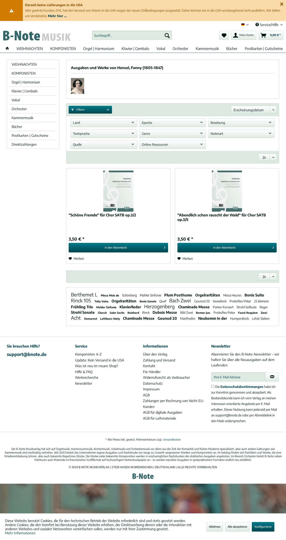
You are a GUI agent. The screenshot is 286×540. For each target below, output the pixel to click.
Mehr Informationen (20, 533)
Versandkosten (172, 439)
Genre (146, 133)
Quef (163, 301)
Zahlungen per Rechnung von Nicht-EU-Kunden (173, 404)
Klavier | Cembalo (24, 91)
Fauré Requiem (248, 312)
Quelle (77, 144)
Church (102, 312)
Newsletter (83, 383)
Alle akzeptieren (237, 526)
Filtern (78, 109)
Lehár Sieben (261, 318)
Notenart (217, 133)
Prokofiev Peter (240, 301)
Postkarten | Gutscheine (30, 135)
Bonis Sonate (148, 301)
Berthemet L (85, 294)
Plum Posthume (178, 295)
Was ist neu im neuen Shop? (96, 366)
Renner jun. (203, 312)
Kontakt (149, 366)
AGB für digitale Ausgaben (162, 412)
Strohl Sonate (83, 312)
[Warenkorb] (270, 35)
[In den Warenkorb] (118, 247)
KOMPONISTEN (24, 73)
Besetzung (218, 123)
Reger (264, 307)
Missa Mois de (110, 295)
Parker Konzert (223, 307)
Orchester (19, 109)
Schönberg (130, 295)
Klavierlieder (131, 307)
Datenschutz (153, 383)
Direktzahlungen (24, 144)
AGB (146, 395)
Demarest (91, 318)
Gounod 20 (202, 301)
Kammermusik (22, 118)
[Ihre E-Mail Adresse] (238, 377)
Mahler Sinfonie (151, 295)
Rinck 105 (81, 300)
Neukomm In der (213, 318)
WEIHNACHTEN (24, 64)
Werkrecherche (86, 377)
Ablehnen (215, 526)
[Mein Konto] (243, 35)
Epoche (147, 123)
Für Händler (152, 372)
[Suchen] (167, 35)
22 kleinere (261, 301)
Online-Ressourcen (155, 144)
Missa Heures (232, 295)
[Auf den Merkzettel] (76, 258)
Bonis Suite (254, 295)
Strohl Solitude (247, 307)
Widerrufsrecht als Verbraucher (166, 377)
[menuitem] (132, 35)
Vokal (16, 100)
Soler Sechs (117, 312)
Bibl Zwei (187, 312)
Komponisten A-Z (88, 354)
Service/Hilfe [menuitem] (267, 25)
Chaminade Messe (194, 307)
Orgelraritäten (208, 295)
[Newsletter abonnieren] (272, 377)
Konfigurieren (263, 526)
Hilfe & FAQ (84, 372)
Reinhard (133, 312)
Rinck (146, 312)
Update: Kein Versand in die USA (99, 360)
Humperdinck (240, 318)
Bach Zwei (180, 300)
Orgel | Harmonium (26, 82)
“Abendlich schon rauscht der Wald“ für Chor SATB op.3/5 (221, 217)
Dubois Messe (165, 312)
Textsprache (81, 133)
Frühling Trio (82, 307)
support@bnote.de (27, 354)
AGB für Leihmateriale (159, 418)
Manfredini (188, 318)
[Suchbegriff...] (132, 35)
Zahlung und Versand (159, 360)
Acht (76, 318)
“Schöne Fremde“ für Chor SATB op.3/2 (102, 215)
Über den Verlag (155, 354)
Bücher (17, 127)
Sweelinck (220, 301)
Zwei (264, 312)
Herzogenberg (160, 306)
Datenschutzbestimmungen (241, 387)
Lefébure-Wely (110, 318)
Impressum (151, 389)
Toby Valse (101, 301)
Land (76, 123)
